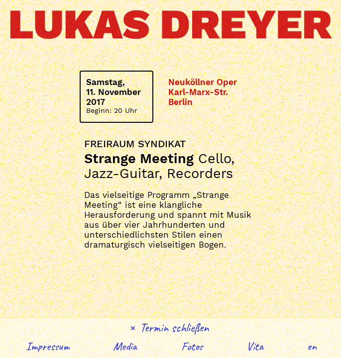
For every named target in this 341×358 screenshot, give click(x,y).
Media (125, 346)
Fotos (192, 346)
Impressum (47, 346)
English (312, 346)
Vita (254, 346)
